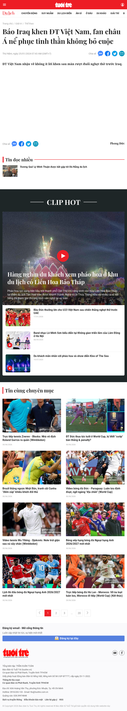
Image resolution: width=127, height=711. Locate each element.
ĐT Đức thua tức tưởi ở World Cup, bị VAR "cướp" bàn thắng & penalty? (94, 438)
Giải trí (114, 13)
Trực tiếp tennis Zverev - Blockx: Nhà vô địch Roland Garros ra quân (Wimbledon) (29, 438)
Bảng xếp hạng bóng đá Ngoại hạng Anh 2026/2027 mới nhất (90, 542)
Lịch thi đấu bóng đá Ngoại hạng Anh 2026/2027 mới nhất (31, 594)
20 (79, 613)
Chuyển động (29, 13)
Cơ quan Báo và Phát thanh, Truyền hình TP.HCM (25, 683)
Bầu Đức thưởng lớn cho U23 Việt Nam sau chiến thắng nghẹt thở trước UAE (75, 311)
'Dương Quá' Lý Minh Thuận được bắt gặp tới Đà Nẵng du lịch (53, 166)
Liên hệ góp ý (51, 700)
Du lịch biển (64, 13)
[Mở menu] (4, 5)
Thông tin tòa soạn (11, 680)
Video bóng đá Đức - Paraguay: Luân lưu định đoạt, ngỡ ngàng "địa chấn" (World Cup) (93, 490)
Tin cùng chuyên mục (29, 390)
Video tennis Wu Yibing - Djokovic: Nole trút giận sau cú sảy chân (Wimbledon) (31, 542)
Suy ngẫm (47, 13)
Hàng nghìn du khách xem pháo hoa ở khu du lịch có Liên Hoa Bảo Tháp (58, 278)
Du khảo (101, 13)
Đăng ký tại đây (69, 638)
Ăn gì (79, 13)
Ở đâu (89, 13)
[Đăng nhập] (123, 5)
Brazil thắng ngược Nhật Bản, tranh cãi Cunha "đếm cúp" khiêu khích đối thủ (29, 490)
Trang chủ (7, 23)
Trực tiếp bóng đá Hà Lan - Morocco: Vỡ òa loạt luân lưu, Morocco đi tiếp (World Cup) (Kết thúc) (94, 594)
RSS (61, 700)
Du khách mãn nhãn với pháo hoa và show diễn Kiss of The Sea (71, 356)
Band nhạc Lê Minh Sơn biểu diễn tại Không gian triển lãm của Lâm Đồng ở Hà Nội (77, 334)
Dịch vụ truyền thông (12, 700)
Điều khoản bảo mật (33, 700)
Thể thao (29, 23)
